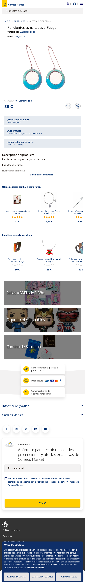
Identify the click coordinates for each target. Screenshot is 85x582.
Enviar (42, 503)
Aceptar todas (69, 576)
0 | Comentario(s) (24, 101)
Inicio (7, 21)
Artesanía (19, 21)
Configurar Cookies (42, 576)
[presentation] (26, 493)
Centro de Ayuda (13, 122)
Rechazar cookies (16, 576)
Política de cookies (11, 530)
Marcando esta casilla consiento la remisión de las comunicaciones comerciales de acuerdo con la (44, 481)
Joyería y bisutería (40, 21)
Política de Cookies (34, 567)
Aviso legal (7, 536)
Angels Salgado (27, 32)
